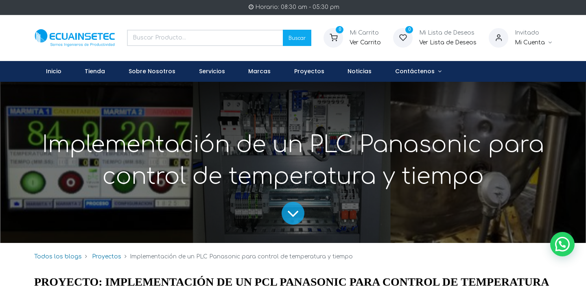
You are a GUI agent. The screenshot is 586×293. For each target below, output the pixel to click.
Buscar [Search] (297, 38)
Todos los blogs (58, 257)
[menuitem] (54, 71)
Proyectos (106, 257)
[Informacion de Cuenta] (533, 43)
